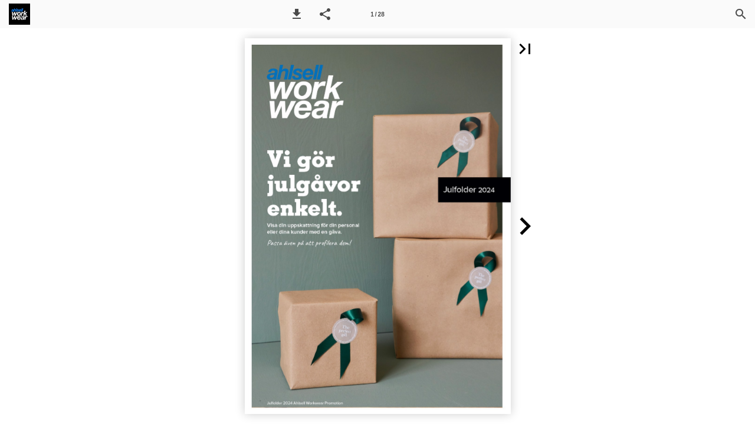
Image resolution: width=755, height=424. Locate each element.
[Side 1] (377, 14)
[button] (297, 14)
